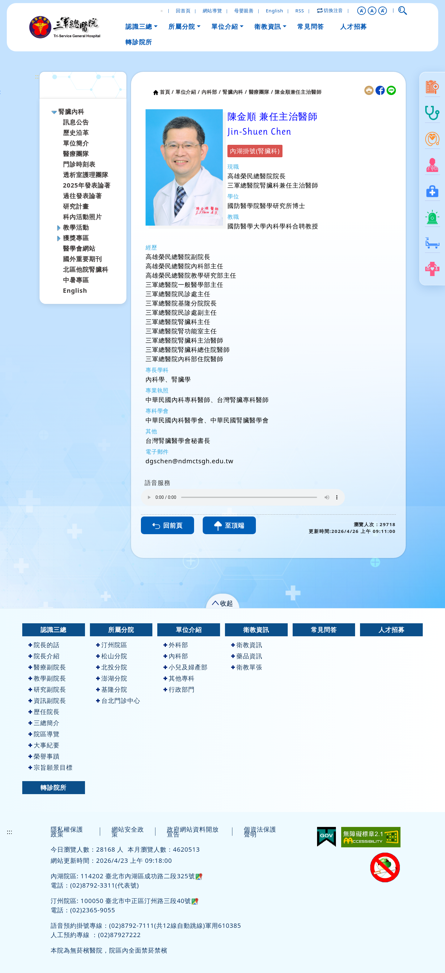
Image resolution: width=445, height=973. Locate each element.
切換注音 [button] (330, 10)
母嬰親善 (244, 10)
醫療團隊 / (261, 92)
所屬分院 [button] (181, 26)
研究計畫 (76, 206)
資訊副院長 (47, 700)
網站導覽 (212, 10)
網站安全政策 (128, 831)
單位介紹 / (188, 92)
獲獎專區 (76, 238)
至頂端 (229, 526)
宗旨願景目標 (50, 767)
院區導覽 (44, 734)
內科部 (175, 656)
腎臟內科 (71, 111)
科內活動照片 (82, 217)
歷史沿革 (76, 132)
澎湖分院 (111, 678)
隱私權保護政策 (67, 831)
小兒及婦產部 (185, 667)
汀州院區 (111, 645)
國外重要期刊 (82, 259)
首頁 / (167, 92)
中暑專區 (76, 280)
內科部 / (211, 92)
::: (38, 76)
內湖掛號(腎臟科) (255, 151)
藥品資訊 (246, 656)
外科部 (175, 645)
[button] (361, 10)
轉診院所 (53, 787)
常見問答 (324, 629)
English (274, 10)
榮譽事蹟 (44, 756)
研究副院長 (47, 689)
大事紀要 (44, 745)
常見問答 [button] (310, 26)
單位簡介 (76, 143)
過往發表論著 (82, 196)
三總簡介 (44, 723)
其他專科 (179, 678)
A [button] (372, 10)
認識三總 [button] (138, 26)
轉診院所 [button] (138, 42)
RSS (299, 10)
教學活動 (76, 227)
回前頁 (167, 525)
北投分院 (111, 667)
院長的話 (44, 645)
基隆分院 (111, 689)
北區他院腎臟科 (85, 269)
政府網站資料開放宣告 (193, 831)
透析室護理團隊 (85, 175)
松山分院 (111, 656)
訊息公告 (76, 122)
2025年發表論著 (87, 185)
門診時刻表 (79, 164)
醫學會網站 (79, 248)
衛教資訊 (256, 629)
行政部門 (179, 689)
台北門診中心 (118, 700)
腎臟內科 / (234, 92)
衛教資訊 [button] (267, 26)
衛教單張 (246, 667)
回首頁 (183, 10)
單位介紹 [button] (224, 26)
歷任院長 (44, 711)
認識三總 (53, 629)
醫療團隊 (76, 153)
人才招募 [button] (353, 26)
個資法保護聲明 (260, 831)
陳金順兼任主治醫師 (298, 92)
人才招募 (392, 629)
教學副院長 (47, 678)
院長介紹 (44, 656)
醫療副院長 (47, 667)
